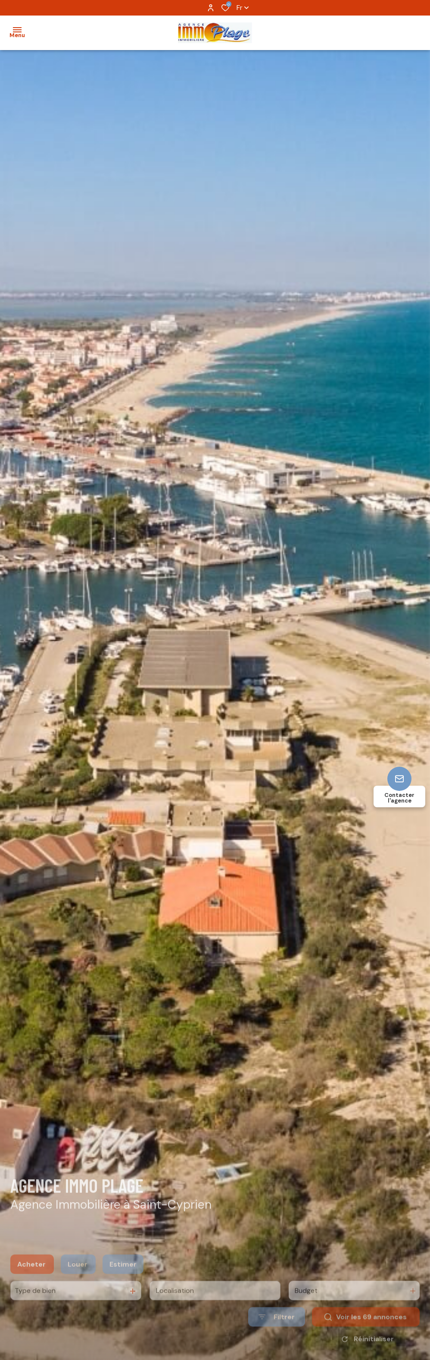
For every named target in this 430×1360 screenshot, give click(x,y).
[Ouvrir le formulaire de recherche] (276, 1331)
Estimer (123, 1277)
